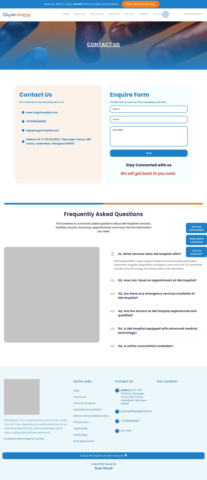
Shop (76, 390)
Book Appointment (83, 441)
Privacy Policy (81, 422)
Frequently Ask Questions (87, 409)
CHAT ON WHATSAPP (196, 252)
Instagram (28, 438)
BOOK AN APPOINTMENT (196, 228)
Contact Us (79, 397)
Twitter (19, 438)
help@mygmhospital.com (42, 130)
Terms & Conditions (84, 403)
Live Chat (126, 430)
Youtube (39, 438)
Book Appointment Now (140, 4)
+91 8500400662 (130, 421)
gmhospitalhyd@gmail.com (137, 411)
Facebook (9, 438)
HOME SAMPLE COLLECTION (196, 240)
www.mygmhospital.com (42, 112)
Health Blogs (80, 434)
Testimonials (80, 428)
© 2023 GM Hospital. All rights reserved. (102, 455)
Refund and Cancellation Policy (91, 415)
